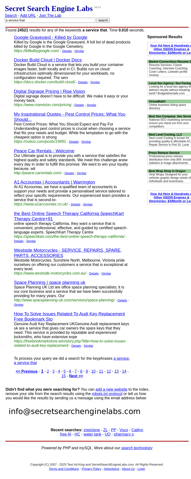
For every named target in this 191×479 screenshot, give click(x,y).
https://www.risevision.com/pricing (42, 105)
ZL (105, 430)
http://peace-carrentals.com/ (38, 173)
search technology (137, 448)
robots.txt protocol (107, 394)
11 (101, 371)
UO (108, 434)
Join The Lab (50, 15)
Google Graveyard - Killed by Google (50, 37)
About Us (128, 469)
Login (141, 469)
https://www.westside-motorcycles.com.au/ (50, 273)
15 (64, 376)
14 (124, 371)
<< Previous (27, 371)
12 (109, 371)
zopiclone (92, 430)
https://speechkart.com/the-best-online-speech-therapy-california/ (69, 236)
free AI (65, 434)
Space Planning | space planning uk (49, 282)
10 (93, 371)
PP (113, 430)
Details (67, 51)
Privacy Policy (91, 469)
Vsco (123, 430)
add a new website (112, 389)
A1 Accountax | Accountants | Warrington (54, 182)
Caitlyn (137, 430)
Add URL (28, 15)
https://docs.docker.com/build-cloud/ (44, 82)
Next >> (76, 376)
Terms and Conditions (64, 469)
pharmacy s (124, 434)
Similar (79, 51)
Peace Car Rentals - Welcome (44, 150)
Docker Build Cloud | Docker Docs (48, 59)
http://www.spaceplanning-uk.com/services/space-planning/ (64, 300)
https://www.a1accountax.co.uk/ (41, 204)
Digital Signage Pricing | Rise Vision (49, 91)
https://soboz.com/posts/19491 (40, 141)
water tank (92, 434)
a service (121, 358)
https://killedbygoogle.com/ (36, 51)
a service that (25, 363)
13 (116, 371)
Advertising (111, 469)
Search (11, 15)
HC (77, 434)
